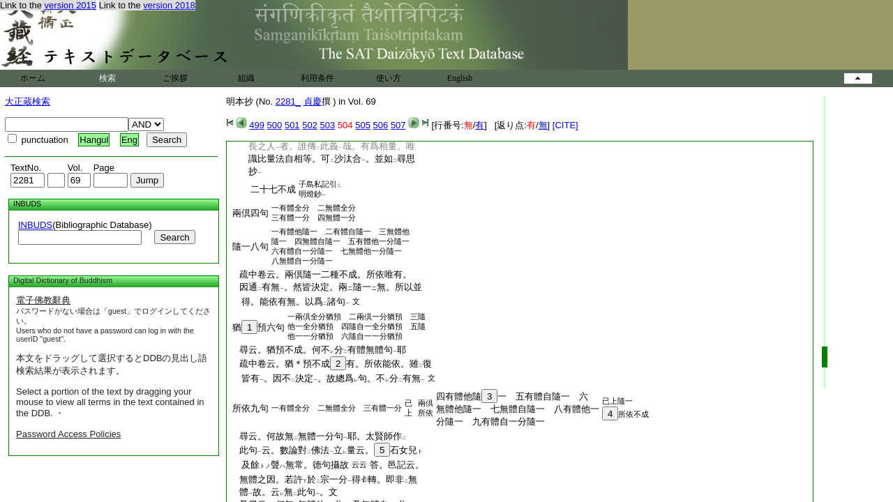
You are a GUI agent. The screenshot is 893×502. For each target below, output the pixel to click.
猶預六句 (258, 327)
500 (275, 125)
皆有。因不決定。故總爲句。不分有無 (328, 378)
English (460, 78)
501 (292, 125)
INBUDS (35, 225)
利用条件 (317, 78)
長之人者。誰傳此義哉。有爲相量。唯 (322, 146)
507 (398, 125)
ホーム (32, 78)
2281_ (288, 101)
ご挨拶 (175, 78)
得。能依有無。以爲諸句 (291, 301)
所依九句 (250, 408)
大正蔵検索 (27, 101)
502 (309, 125)
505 (362, 125)
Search (174, 237)
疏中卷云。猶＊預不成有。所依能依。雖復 (331, 363)
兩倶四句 (250, 213)
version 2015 (70, 5)
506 (381, 125)
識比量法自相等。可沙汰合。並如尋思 (322, 158)
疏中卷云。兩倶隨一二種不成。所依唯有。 (321, 274)
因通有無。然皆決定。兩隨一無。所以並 (326, 287)
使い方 (388, 78)
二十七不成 (264, 189)
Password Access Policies (68, 434)
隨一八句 (250, 246)
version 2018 (169, 5)
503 (328, 125)
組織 (246, 78)
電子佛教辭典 (43, 300)
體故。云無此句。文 (284, 492)
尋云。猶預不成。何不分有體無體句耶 (318, 349)
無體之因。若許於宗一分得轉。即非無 (323, 479)
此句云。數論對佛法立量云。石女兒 (326, 450)
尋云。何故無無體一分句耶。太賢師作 (318, 436)
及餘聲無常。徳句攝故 (290, 464)
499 (256, 125)
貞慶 (312, 101)
